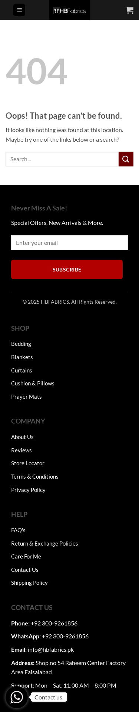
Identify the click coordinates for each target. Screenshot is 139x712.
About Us (22, 436)
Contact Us (25, 569)
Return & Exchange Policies (44, 543)
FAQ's (18, 530)
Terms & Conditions (35, 476)
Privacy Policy (28, 489)
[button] (19, 10)
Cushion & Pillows (32, 383)
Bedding (21, 343)
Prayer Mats (26, 396)
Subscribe (67, 269)
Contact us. (48, 697)
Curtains (21, 370)
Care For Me (26, 556)
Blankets (22, 357)
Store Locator (27, 463)
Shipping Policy (29, 582)
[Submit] (126, 159)
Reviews (21, 450)
